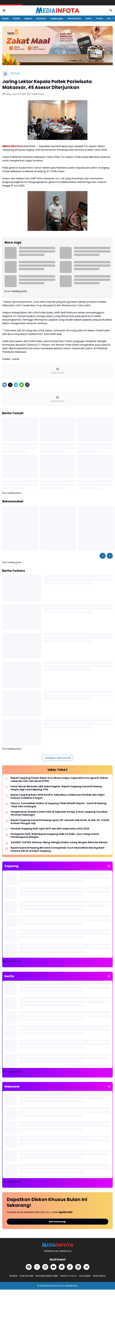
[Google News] (62, 1267)
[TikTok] (70, 1267)
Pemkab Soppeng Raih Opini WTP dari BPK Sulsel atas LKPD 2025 (50, 828)
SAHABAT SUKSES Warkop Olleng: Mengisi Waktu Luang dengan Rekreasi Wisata (59, 842)
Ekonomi (41, 18)
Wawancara (74, 18)
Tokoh (99, 18)
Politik (16, 18)
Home (5, 18)
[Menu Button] (4, 10)
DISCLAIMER (85, 1275)
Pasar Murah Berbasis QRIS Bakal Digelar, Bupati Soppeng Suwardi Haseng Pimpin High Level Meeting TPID (56, 788)
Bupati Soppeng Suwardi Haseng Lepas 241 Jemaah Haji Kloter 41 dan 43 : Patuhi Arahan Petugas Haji (60, 822)
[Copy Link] (27, 385)
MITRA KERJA (99, 1275)
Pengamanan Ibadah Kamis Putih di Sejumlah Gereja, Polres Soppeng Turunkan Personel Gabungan (59, 813)
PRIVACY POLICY (68, 1275)
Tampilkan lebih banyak (57, 757)
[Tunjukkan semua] (109, 866)
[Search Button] (111, 10)
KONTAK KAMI (26, 1275)
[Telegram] (16, 385)
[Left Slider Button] (103, 556)
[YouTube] (53, 1267)
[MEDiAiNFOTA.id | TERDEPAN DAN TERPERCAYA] (57, 1244)
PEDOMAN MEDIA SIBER (47, 1275)
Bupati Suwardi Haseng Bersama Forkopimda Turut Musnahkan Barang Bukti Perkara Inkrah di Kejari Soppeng (57, 849)
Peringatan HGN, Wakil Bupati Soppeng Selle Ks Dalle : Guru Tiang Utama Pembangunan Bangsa (55, 836)
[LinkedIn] (78, 1267)
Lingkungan (56, 18)
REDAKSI (14, 1275)
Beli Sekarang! (57, 1221)
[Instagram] (45, 1267)
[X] (10, 385)
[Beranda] (5, 74)
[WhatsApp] (21, 385)
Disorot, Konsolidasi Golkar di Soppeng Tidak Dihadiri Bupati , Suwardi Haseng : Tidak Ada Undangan (59, 805)
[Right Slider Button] (112, 18)
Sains (88, 18)
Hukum (28, 18)
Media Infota (52, 1285)
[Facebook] (4, 385)
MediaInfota (71, 1285)
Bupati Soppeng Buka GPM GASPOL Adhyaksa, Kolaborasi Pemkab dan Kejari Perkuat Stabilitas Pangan (58, 796)
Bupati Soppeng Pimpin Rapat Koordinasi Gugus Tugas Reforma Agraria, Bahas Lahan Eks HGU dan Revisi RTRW (59, 780)
